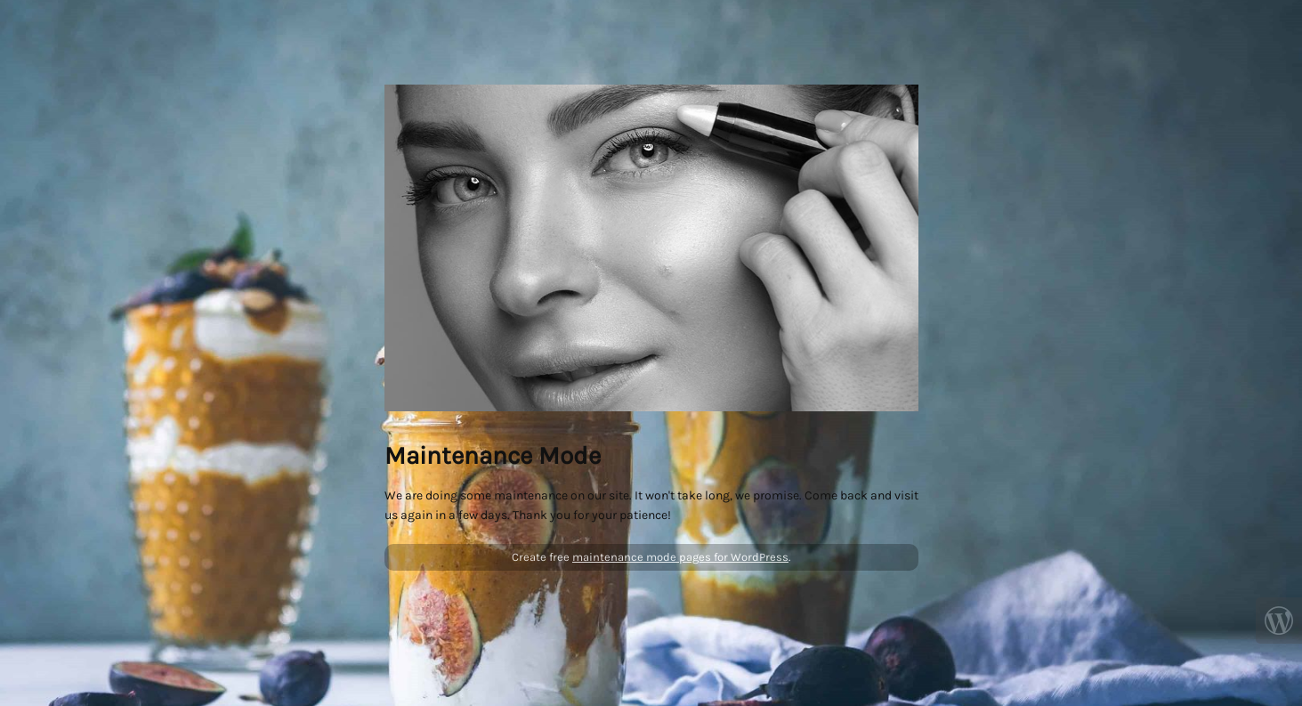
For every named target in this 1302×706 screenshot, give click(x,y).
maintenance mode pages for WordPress (680, 557)
